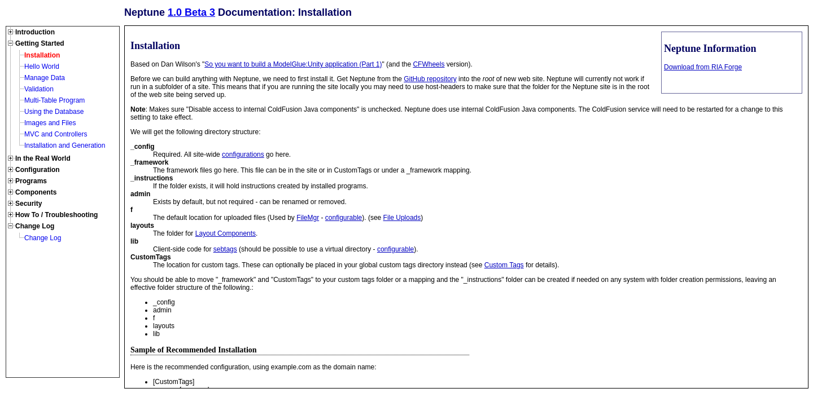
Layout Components (225, 233)
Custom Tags (504, 265)
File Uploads (402, 218)
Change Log (42, 238)
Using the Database (54, 112)
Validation (39, 89)
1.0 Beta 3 (191, 12)
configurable (343, 218)
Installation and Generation (64, 145)
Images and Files (50, 123)
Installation (42, 55)
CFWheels (428, 64)
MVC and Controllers (55, 134)
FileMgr (307, 218)
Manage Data (44, 78)
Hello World (41, 66)
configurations (243, 154)
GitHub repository (430, 79)
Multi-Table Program (54, 100)
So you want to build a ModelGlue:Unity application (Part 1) (293, 64)
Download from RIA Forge (703, 67)
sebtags (225, 249)
